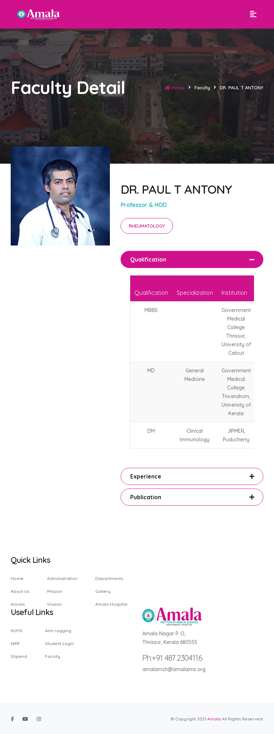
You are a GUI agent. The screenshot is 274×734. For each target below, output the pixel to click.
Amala (214, 718)
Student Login (59, 643)
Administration (62, 578)
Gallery (103, 591)
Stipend (19, 656)
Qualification (148, 259)
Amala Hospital (111, 603)
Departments (109, 578)
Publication (145, 497)
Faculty (52, 656)
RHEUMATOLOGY (147, 226)
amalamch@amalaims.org (174, 669)
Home (175, 87)
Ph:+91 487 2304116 (172, 658)
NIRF (15, 643)
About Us (20, 591)
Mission (54, 591)
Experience (145, 476)
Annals (18, 603)
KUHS (16, 631)
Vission (54, 603)
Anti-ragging (58, 631)
